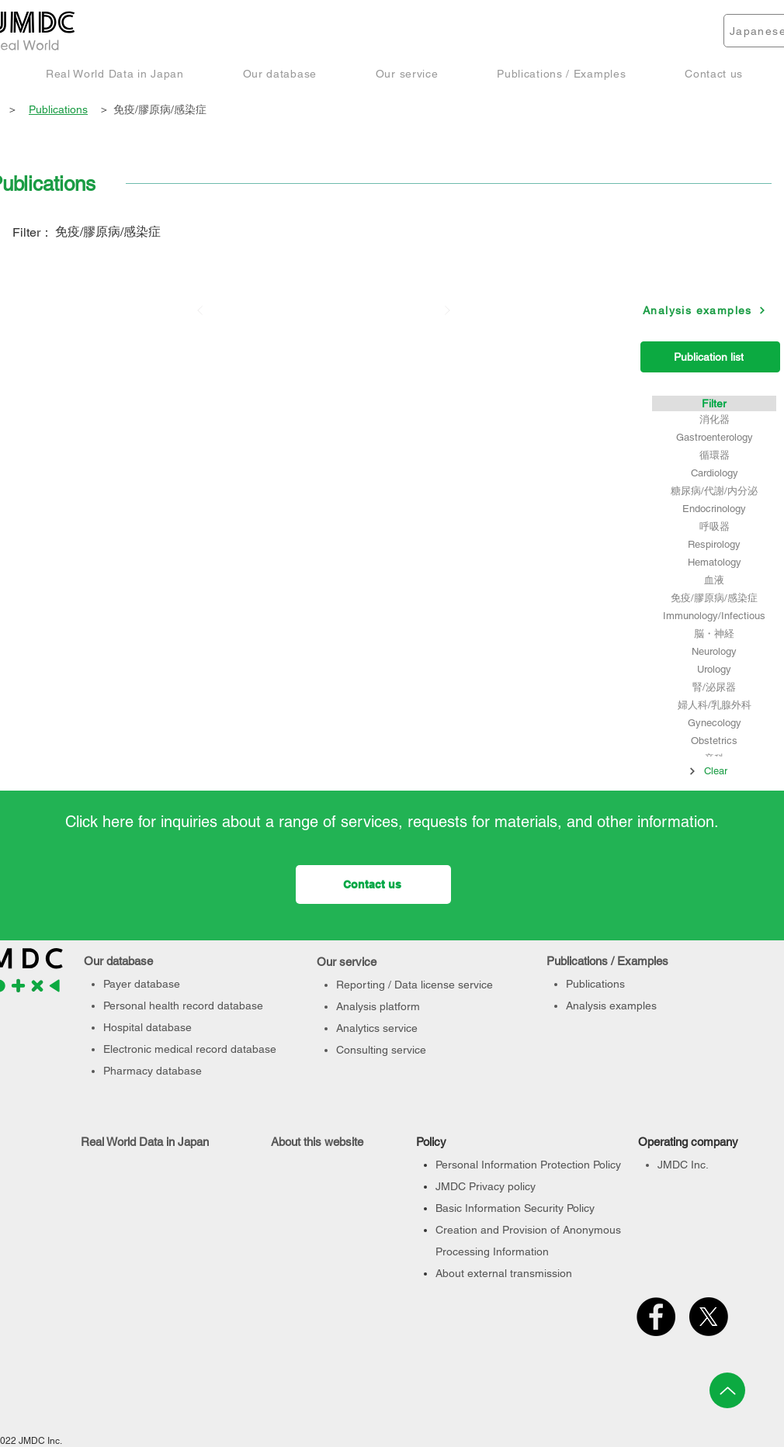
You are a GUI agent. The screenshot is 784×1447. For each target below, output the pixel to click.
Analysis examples (611, 1005)
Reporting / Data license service (414, 984)
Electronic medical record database (189, 1049)
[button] (115, 73)
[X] (708, 1316)
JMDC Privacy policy (485, 1186)
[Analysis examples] (704, 310)
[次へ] (447, 310)
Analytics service (377, 1028)
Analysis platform (378, 1006)
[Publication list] (710, 356)
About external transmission (503, 1273)
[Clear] (707, 771)
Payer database (141, 984)
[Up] (727, 1390)
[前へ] (200, 310)
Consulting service (381, 1050)
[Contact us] (373, 884)
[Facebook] (656, 1316)
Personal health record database (183, 1005)
